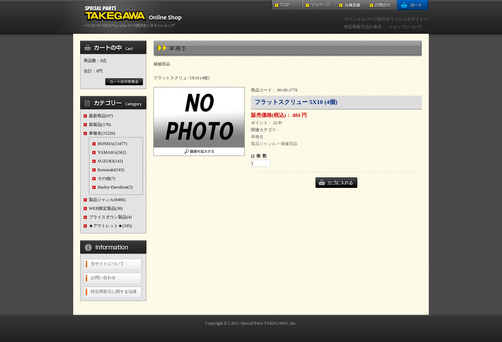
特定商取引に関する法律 (114, 291)
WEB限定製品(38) (105, 208)
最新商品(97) (101, 115)
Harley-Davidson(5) (115, 187)
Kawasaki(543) (111, 169)
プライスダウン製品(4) (110, 217)
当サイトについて (107, 263)
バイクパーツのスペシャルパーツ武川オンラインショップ (134, 23)
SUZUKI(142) (110, 161)
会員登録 (350, 5)
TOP (287, 5)
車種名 (257, 136)
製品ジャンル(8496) (107, 199)
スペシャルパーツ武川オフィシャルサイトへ (386, 19)
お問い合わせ (103, 277)
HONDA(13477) (112, 143)
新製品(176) (100, 124)
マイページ (318, 5)
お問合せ (381, 5)
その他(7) (106, 178)
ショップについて (405, 26)
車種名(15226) (102, 133)
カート (413, 5)
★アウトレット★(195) (110, 225)
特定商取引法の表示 (363, 26)
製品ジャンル (263, 143)
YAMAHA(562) (112, 152)
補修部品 (289, 143)
